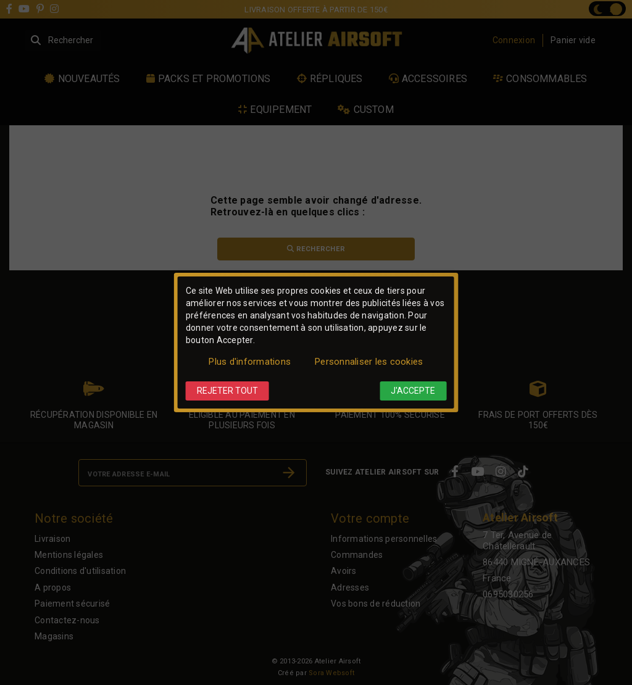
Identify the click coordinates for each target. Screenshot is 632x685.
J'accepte (413, 391)
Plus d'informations (250, 361)
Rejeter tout (227, 391)
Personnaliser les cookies (369, 361)
